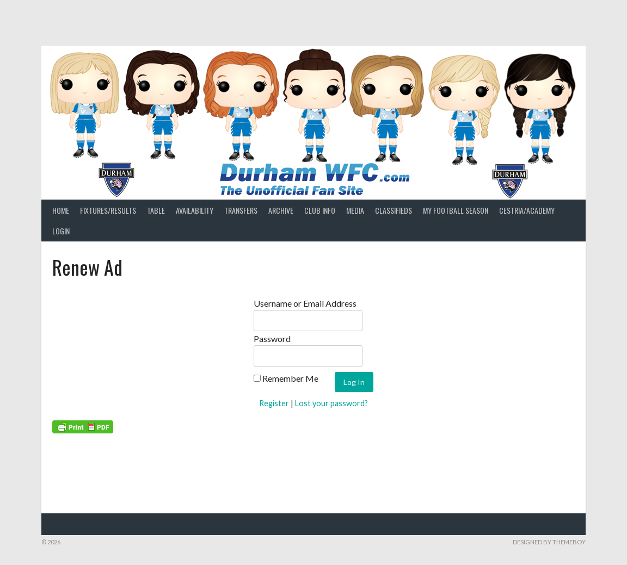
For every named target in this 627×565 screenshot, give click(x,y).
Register (274, 403)
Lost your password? (331, 403)
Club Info (319, 210)
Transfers (240, 210)
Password (272, 338)
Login (61, 231)
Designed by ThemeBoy (549, 541)
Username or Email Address (305, 303)
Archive (280, 210)
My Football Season (455, 210)
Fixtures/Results (108, 210)
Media (355, 210)
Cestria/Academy (527, 210)
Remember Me (286, 378)
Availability (194, 210)
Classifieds (393, 210)
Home (60, 210)
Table (156, 210)
